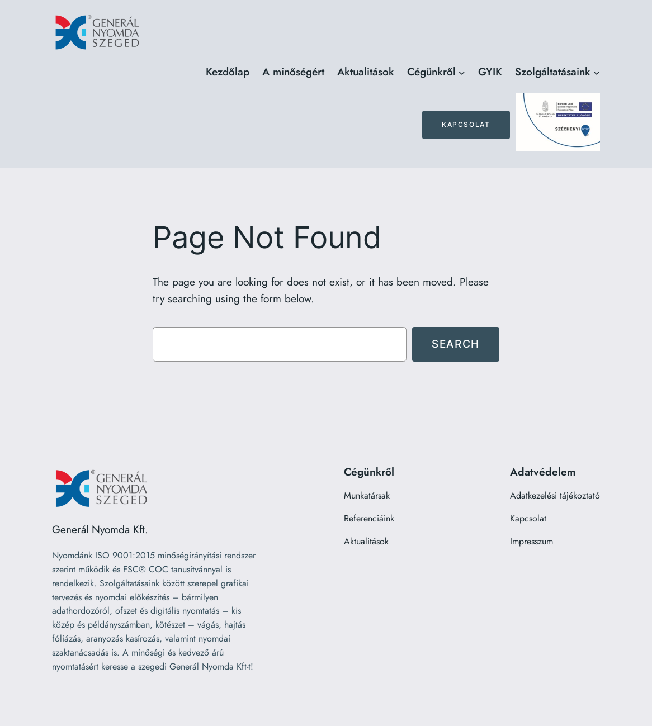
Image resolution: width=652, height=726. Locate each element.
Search (456, 343)
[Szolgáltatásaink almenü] (596, 72)
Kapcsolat (466, 124)
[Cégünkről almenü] (462, 72)
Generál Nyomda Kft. (100, 529)
